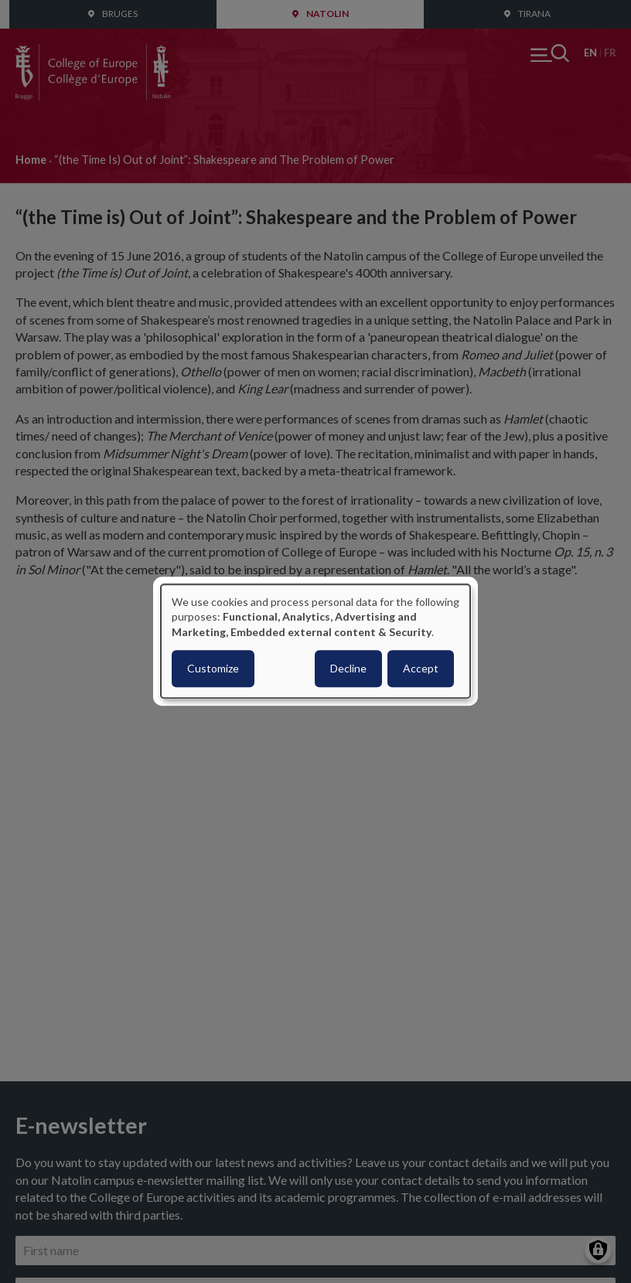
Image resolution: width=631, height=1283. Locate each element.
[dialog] (315, 641)
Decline (348, 669)
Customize (213, 669)
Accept (420, 669)
